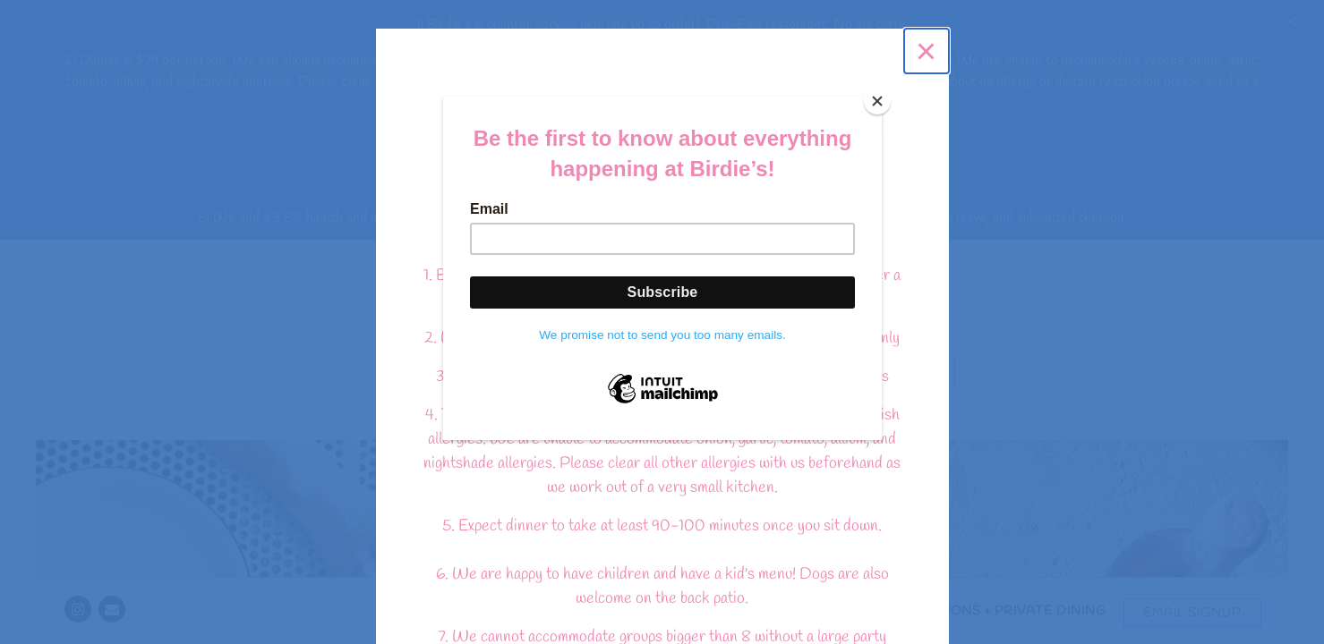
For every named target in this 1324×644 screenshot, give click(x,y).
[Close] (877, 101)
